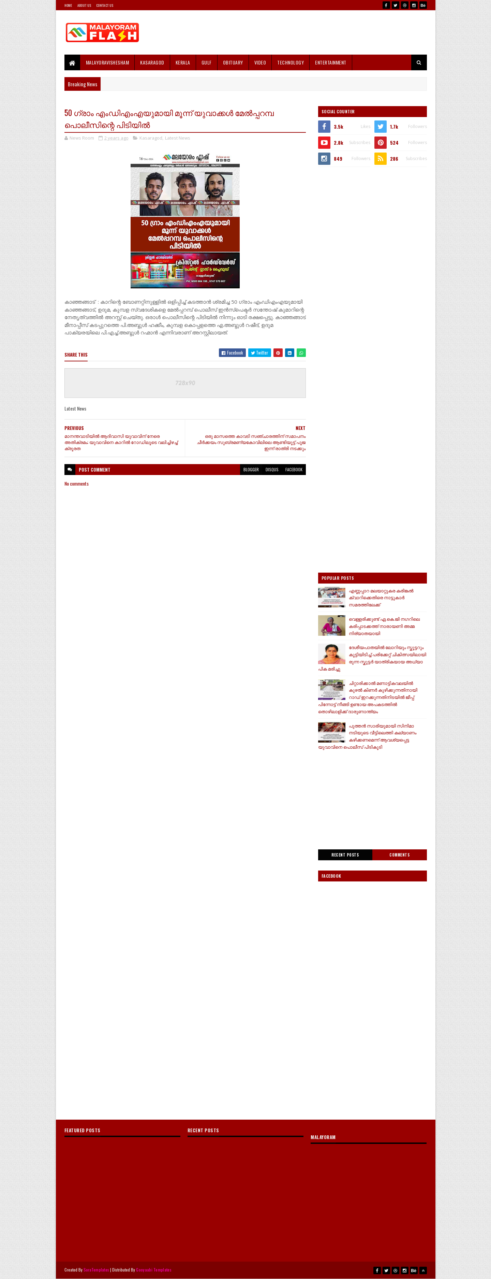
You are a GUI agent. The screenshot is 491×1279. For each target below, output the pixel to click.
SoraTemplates (96, 1270)
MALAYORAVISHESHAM (107, 62)
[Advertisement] (303, 32)
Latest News (177, 138)
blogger (251, 469)
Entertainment (330, 62)
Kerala (183, 62)
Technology (290, 62)
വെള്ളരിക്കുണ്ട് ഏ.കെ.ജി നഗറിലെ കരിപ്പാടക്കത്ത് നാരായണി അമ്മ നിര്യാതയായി (384, 625)
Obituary (233, 62)
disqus (272, 469)
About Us (84, 5)
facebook (293, 469)
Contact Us (104, 5)
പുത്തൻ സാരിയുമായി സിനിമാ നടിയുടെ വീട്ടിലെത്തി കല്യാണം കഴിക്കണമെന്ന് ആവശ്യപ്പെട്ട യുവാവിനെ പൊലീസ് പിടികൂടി (367, 736)
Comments (399, 855)
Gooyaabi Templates (153, 1270)
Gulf (207, 62)
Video (260, 62)
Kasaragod (152, 62)
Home (68, 5)
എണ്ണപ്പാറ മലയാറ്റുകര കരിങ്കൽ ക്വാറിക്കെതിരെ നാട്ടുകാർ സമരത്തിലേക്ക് (381, 597)
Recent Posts (345, 855)
